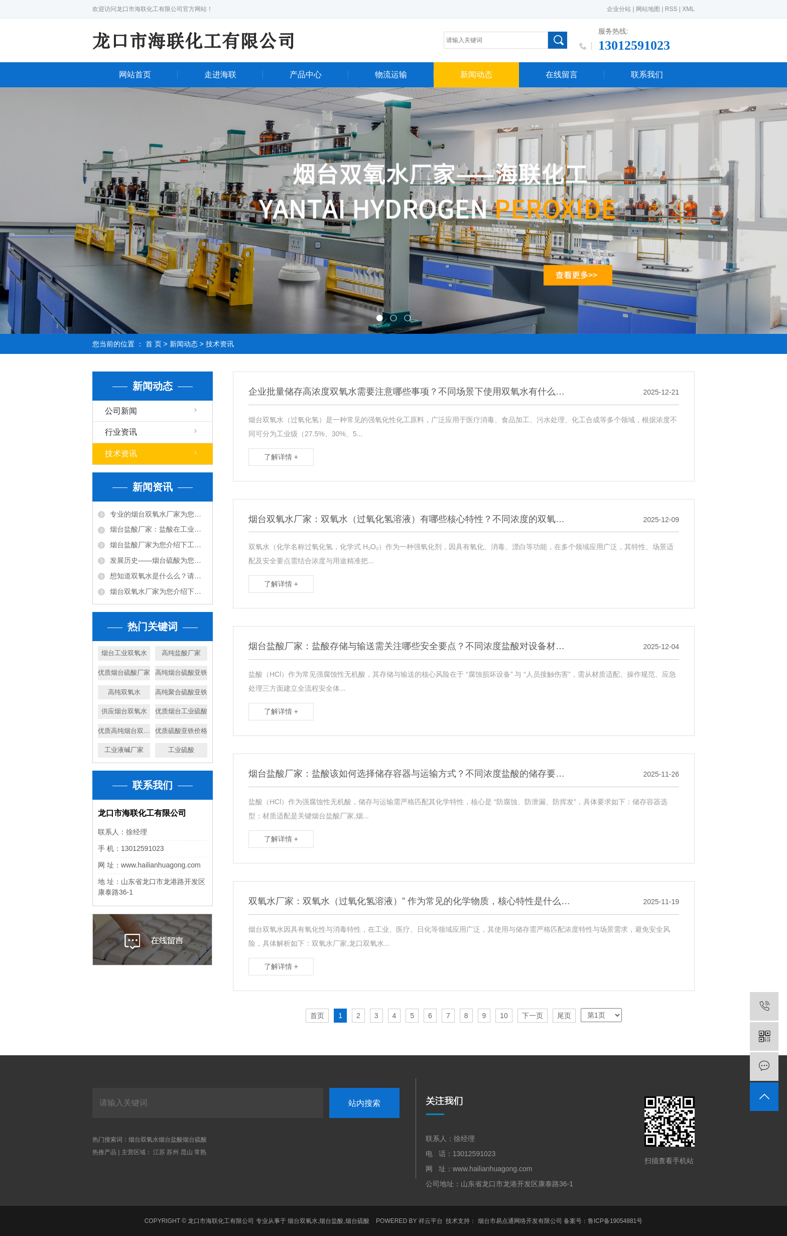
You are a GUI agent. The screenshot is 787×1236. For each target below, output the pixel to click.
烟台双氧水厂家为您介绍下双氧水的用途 (158, 591)
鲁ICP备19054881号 (615, 1220)
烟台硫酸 (195, 1139)
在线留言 (562, 74)
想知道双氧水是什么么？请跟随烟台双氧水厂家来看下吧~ (158, 576)
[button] (379, 318)
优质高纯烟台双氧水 (124, 730)
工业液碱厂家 (124, 750)
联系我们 (647, 74)
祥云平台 (431, 1220)
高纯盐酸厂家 (181, 653)
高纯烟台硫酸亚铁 (181, 672)
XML (688, 9)
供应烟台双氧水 (124, 711)
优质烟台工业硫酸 (181, 711)
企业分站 (619, 9)
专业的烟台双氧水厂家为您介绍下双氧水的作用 (158, 514)
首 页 (154, 344)
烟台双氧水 (143, 1139)
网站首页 (135, 74)
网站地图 (648, 9)
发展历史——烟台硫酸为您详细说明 (158, 560)
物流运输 (391, 74)
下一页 (532, 1016)
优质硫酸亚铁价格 (181, 730)
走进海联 (220, 74)
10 (504, 1016)
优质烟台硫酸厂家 (124, 672)
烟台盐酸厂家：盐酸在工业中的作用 (158, 529)
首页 (317, 1016)
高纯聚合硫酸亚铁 (181, 692)
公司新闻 (121, 411)
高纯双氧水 (124, 692)
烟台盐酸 (171, 1139)
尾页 (564, 1016)
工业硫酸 (181, 750)
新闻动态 (476, 74)
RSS (671, 9)
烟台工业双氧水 (124, 653)
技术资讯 (220, 344)
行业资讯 (121, 432)
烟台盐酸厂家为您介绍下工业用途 (158, 545)
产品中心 (306, 74)
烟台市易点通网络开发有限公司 (520, 1220)
